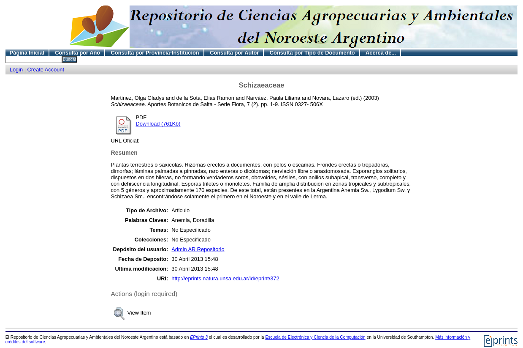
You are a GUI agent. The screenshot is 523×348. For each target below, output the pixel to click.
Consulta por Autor (234, 52)
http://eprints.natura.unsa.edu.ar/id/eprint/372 (225, 278)
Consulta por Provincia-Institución (155, 52)
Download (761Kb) (158, 124)
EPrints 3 (199, 337)
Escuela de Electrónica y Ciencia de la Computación (315, 337)
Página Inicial (27, 52)
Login (16, 69)
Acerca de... (381, 52)
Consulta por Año (77, 52)
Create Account (46, 69)
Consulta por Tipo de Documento (312, 52)
